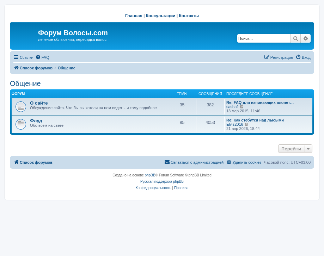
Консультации (161, 15)
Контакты (189, 15)
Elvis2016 (234, 124)
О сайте (39, 103)
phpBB (150, 175)
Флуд (36, 120)
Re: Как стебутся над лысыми (255, 120)
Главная (133, 15)
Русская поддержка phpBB (162, 181)
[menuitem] (42, 57)
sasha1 (232, 107)
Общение (25, 83)
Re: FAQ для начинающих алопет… (260, 102)
